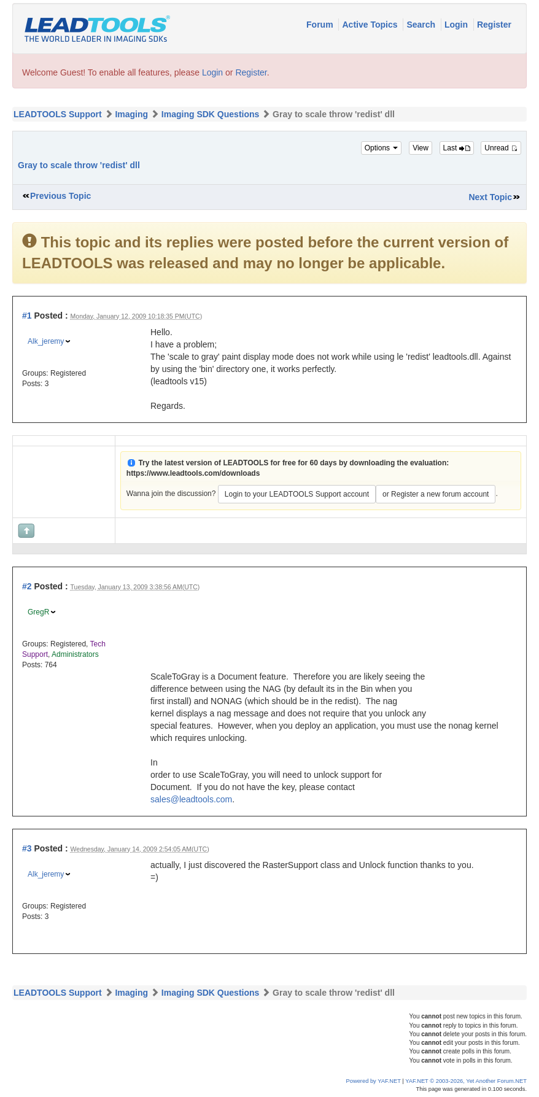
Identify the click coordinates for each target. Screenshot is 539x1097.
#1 (27, 315)
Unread (501, 148)
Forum (320, 24)
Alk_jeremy (46, 341)
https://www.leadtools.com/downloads (193, 473)
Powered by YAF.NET (373, 1081)
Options (381, 148)
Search (422, 24)
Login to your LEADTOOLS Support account (297, 494)
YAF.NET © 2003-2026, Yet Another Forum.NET (466, 1081)
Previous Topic (60, 196)
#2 (27, 586)
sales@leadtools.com (191, 799)
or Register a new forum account (435, 494)
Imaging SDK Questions (210, 114)
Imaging (131, 114)
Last (456, 148)
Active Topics (371, 24)
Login (457, 24)
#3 (27, 848)
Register (494, 24)
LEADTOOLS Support (58, 114)
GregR (38, 612)
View (420, 148)
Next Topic (490, 197)
